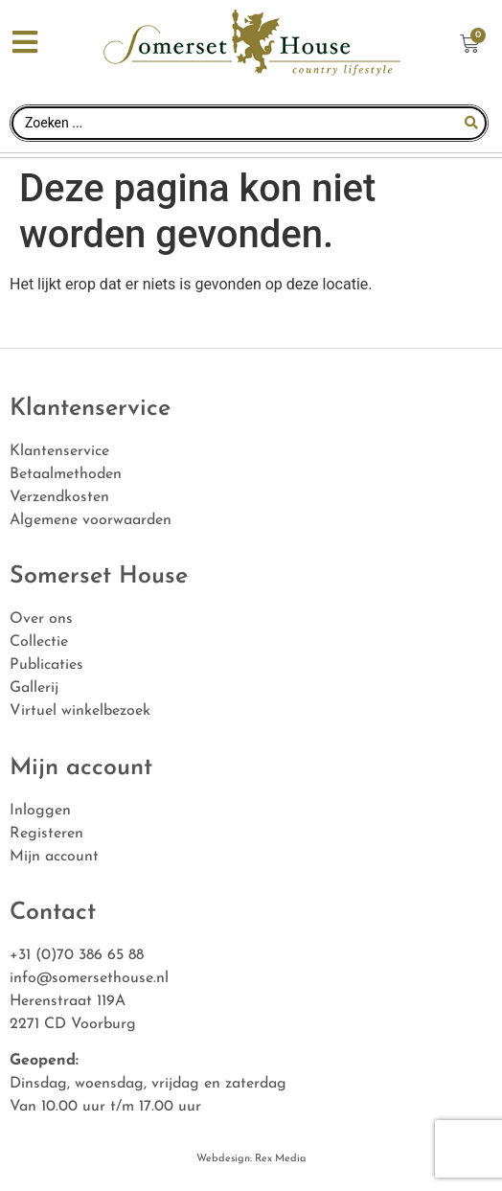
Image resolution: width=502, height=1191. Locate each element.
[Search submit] (471, 122)
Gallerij (34, 688)
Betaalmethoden (66, 474)
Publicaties (46, 665)
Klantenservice (59, 451)
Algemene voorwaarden (90, 520)
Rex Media (279, 1159)
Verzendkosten (59, 497)
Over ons (41, 619)
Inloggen (40, 810)
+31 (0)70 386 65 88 (77, 955)
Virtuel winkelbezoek (80, 711)
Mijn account (54, 856)
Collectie (39, 642)
